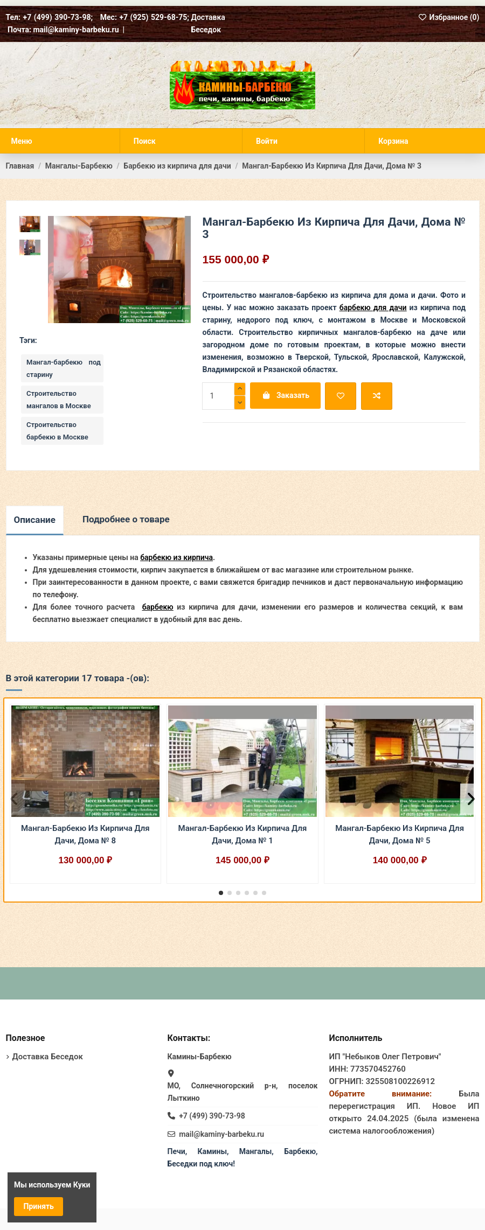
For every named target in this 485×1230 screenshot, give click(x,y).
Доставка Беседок (47, 1056)
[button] (221, 893)
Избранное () (449, 17)
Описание (35, 519)
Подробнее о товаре (126, 519)
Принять (39, 1206)
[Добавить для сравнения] (376, 396)
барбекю (158, 607)
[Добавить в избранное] (340, 396)
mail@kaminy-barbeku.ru (221, 1134)
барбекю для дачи (373, 307)
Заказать (285, 395)
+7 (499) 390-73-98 (212, 1116)
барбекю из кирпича (176, 557)
